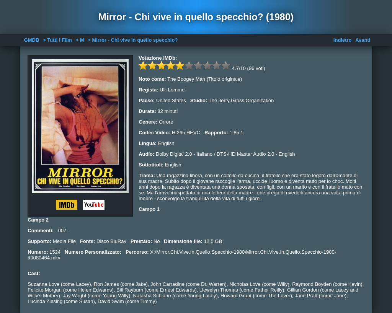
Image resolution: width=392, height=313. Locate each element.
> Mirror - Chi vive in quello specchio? (133, 40)
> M (80, 40)
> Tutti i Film (57, 40)
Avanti (362, 40)
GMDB (31, 40)
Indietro (342, 40)
